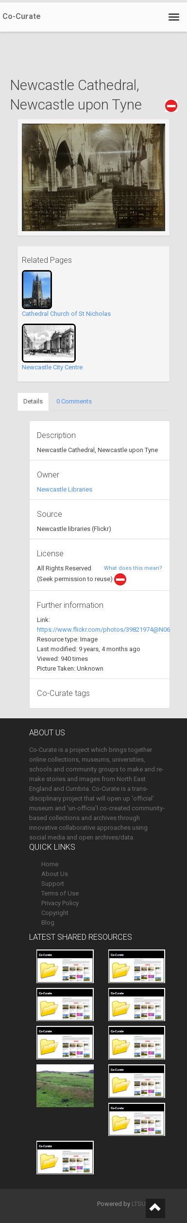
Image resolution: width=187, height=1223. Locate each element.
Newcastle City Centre (52, 367)
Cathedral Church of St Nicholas (66, 313)
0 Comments (74, 401)
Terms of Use (60, 893)
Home (49, 864)
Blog (47, 922)
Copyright (54, 912)
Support (52, 883)
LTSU (139, 1203)
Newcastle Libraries (64, 489)
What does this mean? (133, 568)
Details (33, 401)
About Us (54, 873)
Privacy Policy (60, 903)
